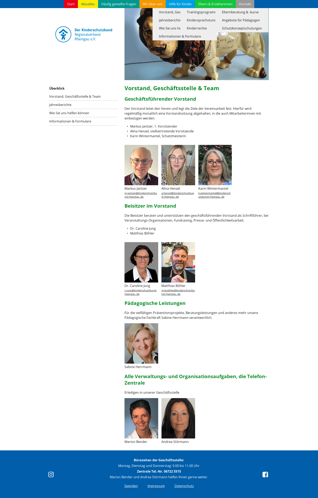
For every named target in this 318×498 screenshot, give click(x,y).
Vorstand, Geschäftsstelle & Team (75, 96)
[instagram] (52, 475)
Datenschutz (184, 486)
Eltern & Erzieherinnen (215, 4)
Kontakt (245, 4)
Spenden (131, 486)
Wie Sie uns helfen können (69, 113)
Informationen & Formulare (70, 121)
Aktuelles (88, 4)
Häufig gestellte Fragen (118, 4)
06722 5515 (172, 471)
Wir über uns (152, 4)
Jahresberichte (60, 105)
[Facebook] (266, 475)
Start (71, 4)
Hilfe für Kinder (180, 4)
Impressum (156, 486)
